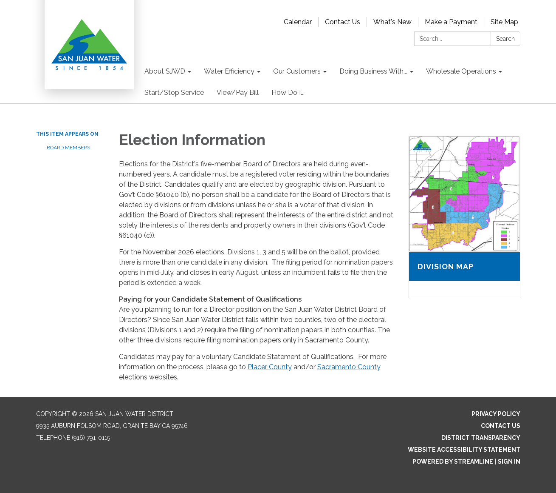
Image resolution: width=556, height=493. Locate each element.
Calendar (298, 22)
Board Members (68, 148)
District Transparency (480, 437)
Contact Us (342, 22)
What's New (392, 22)
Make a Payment (451, 22)
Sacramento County (349, 367)
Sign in (509, 461)
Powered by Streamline (452, 461)
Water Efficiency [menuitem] (229, 71)
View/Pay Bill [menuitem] (238, 92)
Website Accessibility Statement (464, 449)
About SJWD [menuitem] (164, 71)
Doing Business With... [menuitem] (373, 71)
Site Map (504, 22)
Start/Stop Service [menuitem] (174, 92)
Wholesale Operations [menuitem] (461, 71)
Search (505, 38)
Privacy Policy (495, 413)
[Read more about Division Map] (464, 217)
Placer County (270, 367)
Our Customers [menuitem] (297, 71)
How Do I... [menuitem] (288, 92)
